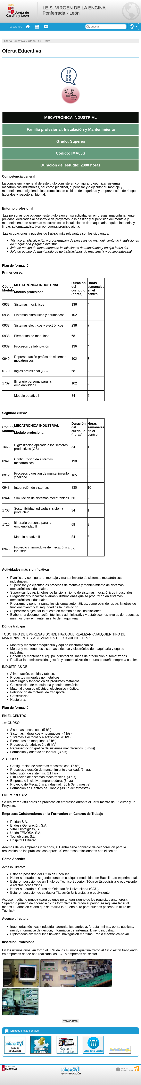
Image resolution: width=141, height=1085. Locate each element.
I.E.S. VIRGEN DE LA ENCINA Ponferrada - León (73, 10)
